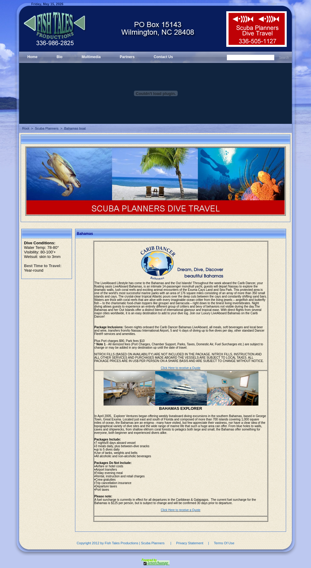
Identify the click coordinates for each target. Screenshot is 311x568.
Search (284, 57)
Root (25, 128)
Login (272, 3)
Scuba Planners (47, 128)
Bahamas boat (75, 128)
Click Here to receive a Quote (180, 368)
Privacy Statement (189, 543)
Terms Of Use (224, 543)
